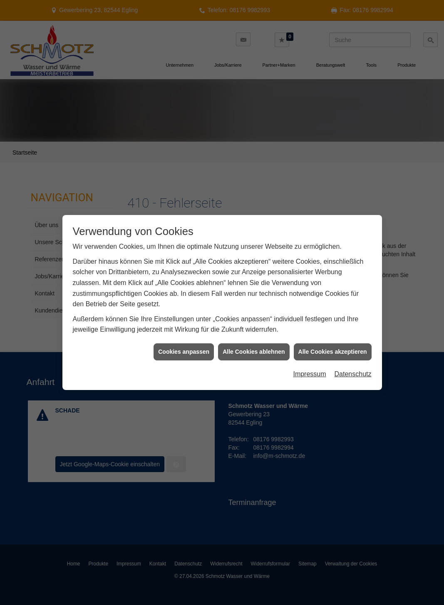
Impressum (309, 368)
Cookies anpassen (183, 345)
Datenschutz (353, 368)
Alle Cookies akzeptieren (332, 345)
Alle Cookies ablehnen (254, 345)
